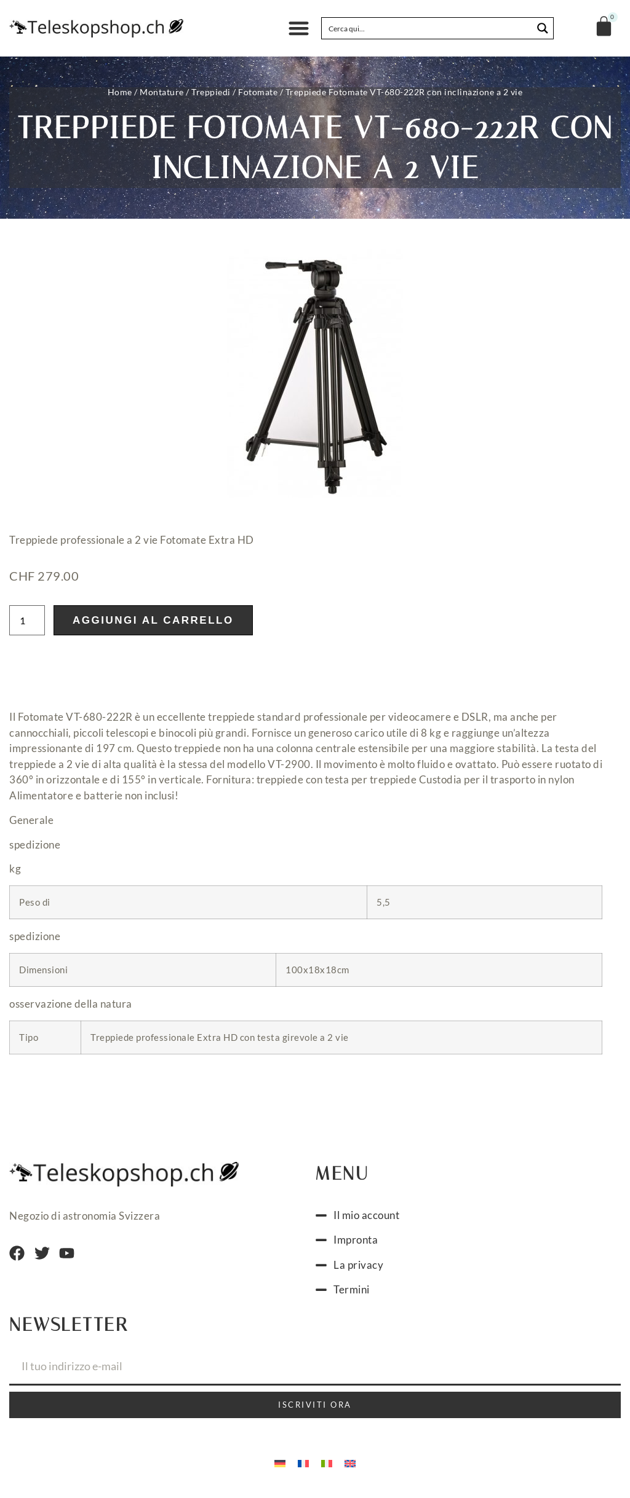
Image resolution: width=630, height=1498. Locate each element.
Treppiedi (211, 92)
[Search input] (428, 28)
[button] (298, 28)
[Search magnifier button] (542, 28)
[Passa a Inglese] (350, 1466)
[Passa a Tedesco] (280, 1466)
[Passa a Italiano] (326, 1466)
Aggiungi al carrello (153, 624)
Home (120, 92)
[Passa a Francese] (303, 1466)
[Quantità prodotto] (27, 624)
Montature (162, 92)
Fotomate (257, 92)
